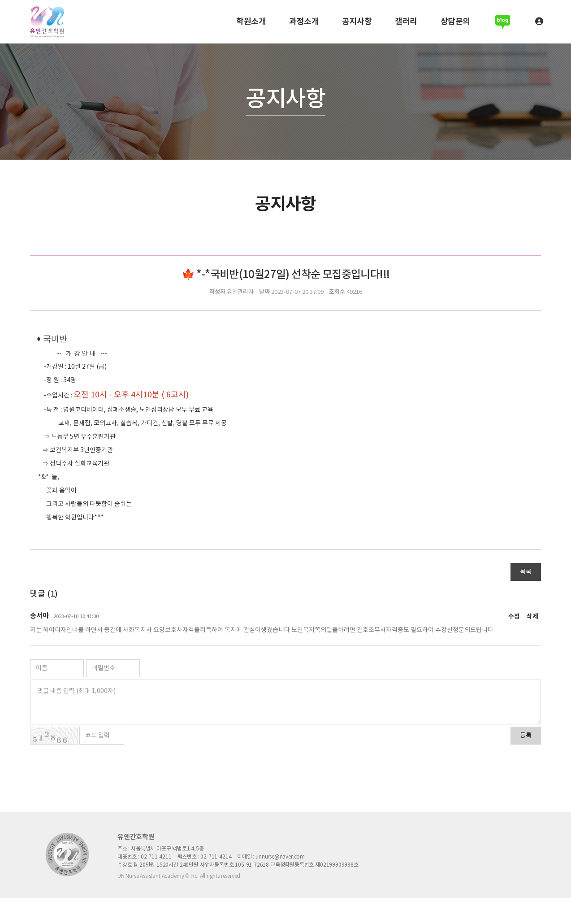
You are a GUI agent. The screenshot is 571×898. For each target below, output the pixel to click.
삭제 (532, 616)
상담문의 (455, 21)
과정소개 (304, 21)
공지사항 (357, 21)
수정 (514, 616)
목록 (526, 571)
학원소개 (251, 21)
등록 (526, 735)
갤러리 (406, 21)
